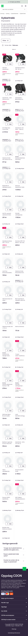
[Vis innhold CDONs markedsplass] (14, 615)
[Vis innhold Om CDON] (14, 611)
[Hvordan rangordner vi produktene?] (2, 45)
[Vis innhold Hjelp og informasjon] (14, 598)
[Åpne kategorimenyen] (25, 6)
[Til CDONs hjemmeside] (2, 6)
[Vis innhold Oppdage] (14, 607)
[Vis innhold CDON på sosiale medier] (14, 620)
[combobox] (14, 9)
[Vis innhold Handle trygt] (14, 603)
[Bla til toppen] (24, 569)
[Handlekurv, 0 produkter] (22, 6)
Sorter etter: (8, 45)
